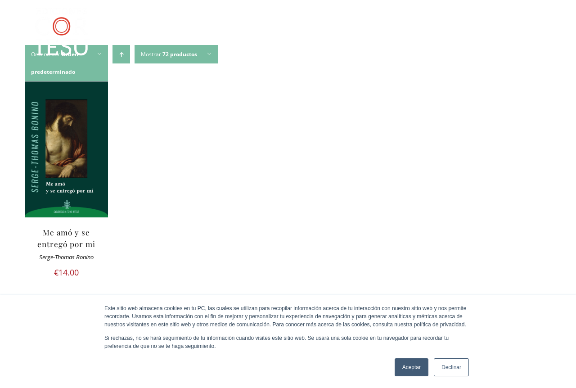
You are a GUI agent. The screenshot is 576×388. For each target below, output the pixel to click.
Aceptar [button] (411, 367)
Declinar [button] (451, 367)
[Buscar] (533, 33)
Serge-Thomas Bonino (66, 257)
